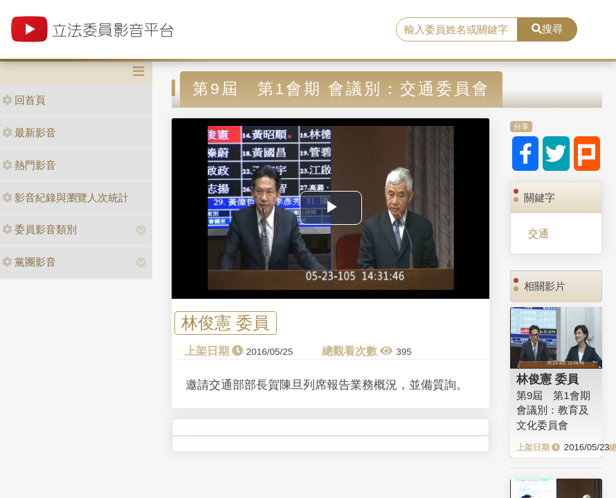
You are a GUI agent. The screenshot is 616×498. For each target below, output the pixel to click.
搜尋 (547, 29)
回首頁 (24, 100)
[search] (457, 29)
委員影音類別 (39, 229)
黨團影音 (29, 262)
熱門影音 (29, 165)
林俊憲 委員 (225, 322)
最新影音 (29, 132)
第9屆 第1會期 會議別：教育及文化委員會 (553, 410)
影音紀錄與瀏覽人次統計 (65, 197)
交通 (538, 233)
